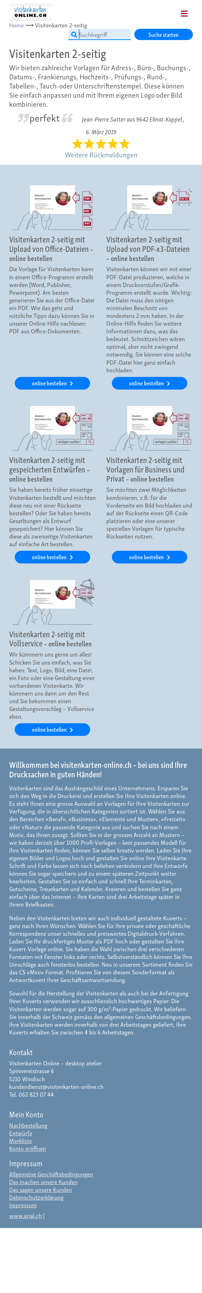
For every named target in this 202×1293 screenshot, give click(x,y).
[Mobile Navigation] (175, 11)
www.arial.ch (25, 1215)
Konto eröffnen (27, 1148)
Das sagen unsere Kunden (40, 1189)
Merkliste (20, 1140)
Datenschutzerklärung (36, 1197)
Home (16, 25)
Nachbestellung (28, 1125)
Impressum (23, 1204)
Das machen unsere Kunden (43, 1181)
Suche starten (163, 34)
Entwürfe (20, 1132)
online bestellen (50, 382)
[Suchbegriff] (99, 34)
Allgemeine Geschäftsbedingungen (51, 1173)
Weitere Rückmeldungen (101, 154)
